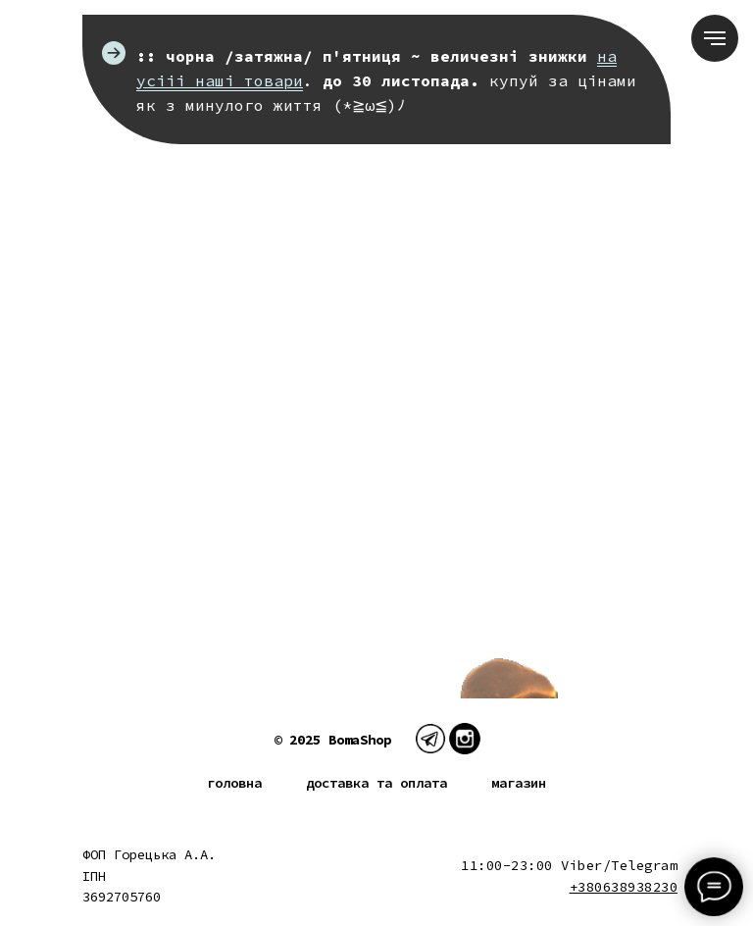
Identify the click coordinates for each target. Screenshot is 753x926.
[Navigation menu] (715, 38)
